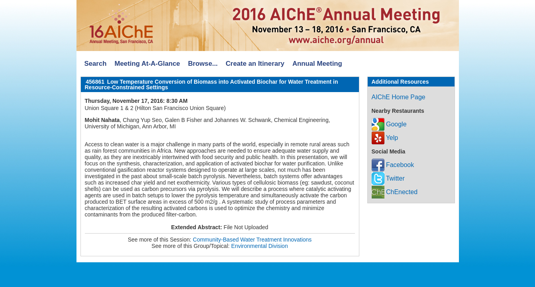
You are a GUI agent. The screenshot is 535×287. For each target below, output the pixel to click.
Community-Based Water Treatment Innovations (252, 239)
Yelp (385, 137)
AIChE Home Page (398, 97)
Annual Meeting (317, 63)
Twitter (388, 178)
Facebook (393, 164)
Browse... (203, 63)
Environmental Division (259, 246)
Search (95, 63)
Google (389, 124)
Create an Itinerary (255, 63)
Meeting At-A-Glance (147, 63)
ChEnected (395, 192)
